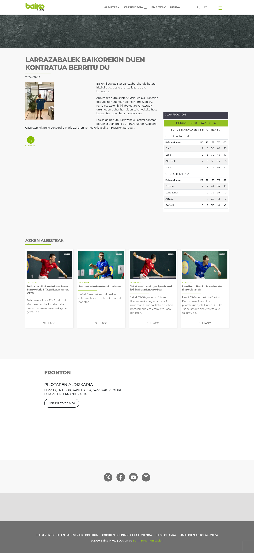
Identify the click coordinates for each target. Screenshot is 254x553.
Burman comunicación (148, 540)
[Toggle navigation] (220, 7)
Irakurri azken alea (61, 403)
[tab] (196, 123)
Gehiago (49, 323)
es (206, 7)
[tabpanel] (196, 171)
